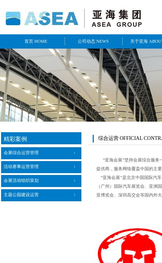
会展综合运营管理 (21, 152)
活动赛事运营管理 (21, 166)
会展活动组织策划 (21, 180)
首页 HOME (35, 41)
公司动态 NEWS (93, 41)
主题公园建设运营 (21, 194)
